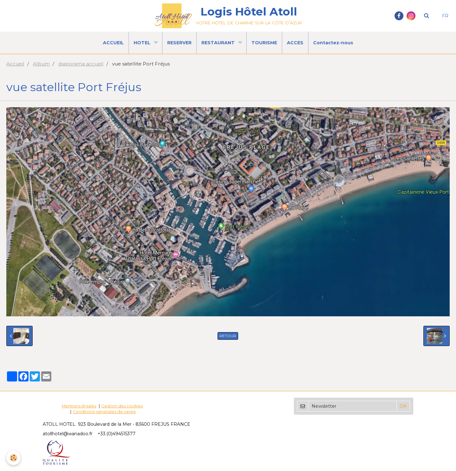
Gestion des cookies (122, 406)
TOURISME (264, 43)
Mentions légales (79, 406)
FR (445, 16)
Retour (227, 335)
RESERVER (179, 43)
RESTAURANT (218, 43)
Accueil (15, 64)
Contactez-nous (333, 43)
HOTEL (143, 43)
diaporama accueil (81, 64)
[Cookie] (13, 458)
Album (41, 64)
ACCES (295, 43)
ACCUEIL (113, 43)
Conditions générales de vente (104, 411)
